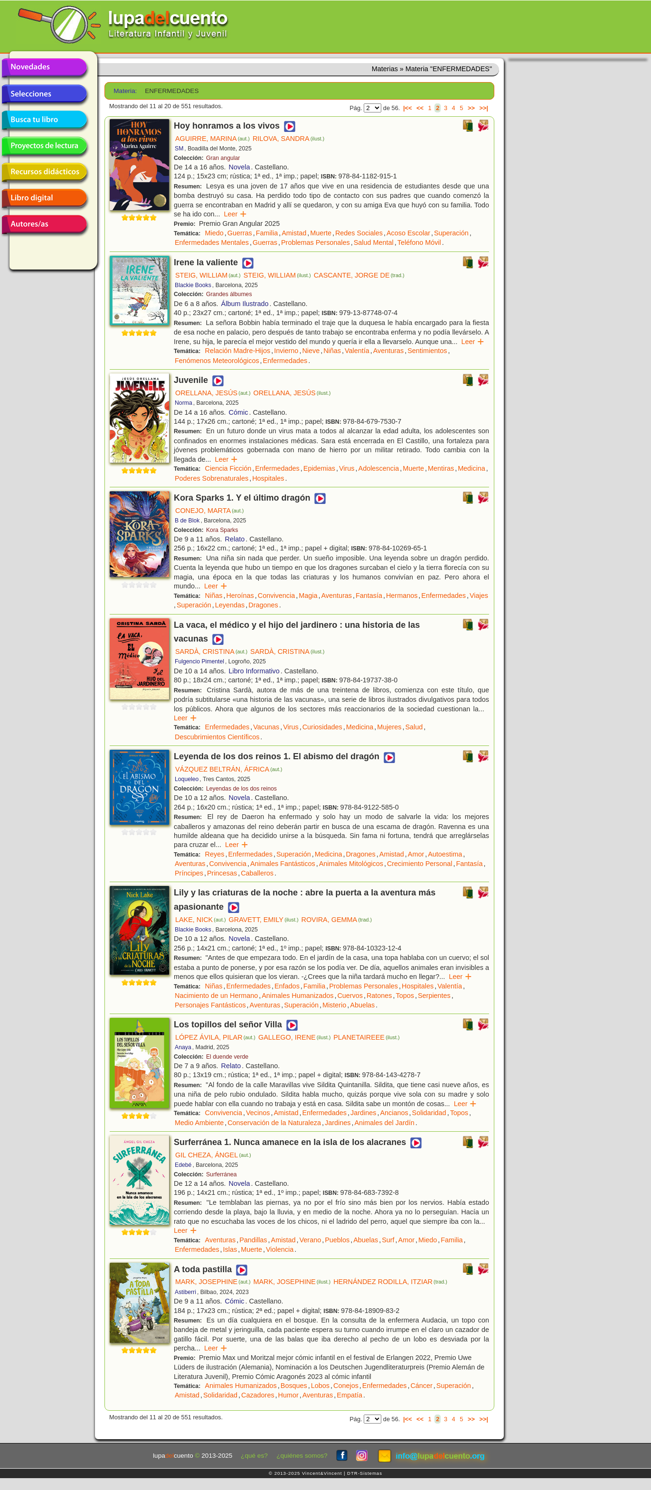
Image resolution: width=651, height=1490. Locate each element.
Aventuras (388, 350)
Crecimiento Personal (420, 863)
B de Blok (187, 520)
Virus (347, 468)
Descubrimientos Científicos (217, 737)
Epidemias (319, 468)
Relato (235, 539)
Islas (230, 1249)
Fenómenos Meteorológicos (217, 360)
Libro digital (44, 198)
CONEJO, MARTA (209, 510)
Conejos (346, 1385)
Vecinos (258, 1113)
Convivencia (276, 595)
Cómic (238, 412)
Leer (235, 214)
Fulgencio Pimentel (199, 661)
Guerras (239, 233)
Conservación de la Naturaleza (274, 1123)
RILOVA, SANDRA (288, 138)
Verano (310, 1240)
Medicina (471, 468)
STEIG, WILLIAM (208, 275)
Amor (416, 854)
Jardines (363, 1113)
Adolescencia (379, 468)
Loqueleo (186, 779)
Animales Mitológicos (351, 863)
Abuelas (362, 1005)
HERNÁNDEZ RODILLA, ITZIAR (390, 1281)
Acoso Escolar (408, 233)
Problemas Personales (315, 242)
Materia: (125, 90)
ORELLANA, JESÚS (213, 393)
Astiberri (185, 1292)
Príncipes (189, 873)
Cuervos (350, 995)
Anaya (183, 1047)
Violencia (279, 1249)
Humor (288, 1395)
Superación (451, 233)
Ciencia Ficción (228, 468)
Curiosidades (322, 727)
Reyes (215, 854)
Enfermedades (285, 360)
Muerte (320, 233)
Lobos (320, 1385)
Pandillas (253, 1240)
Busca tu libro (44, 120)
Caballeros (257, 873)
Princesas (222, 873)
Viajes (479, 595)
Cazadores (257, 1395)
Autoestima (445, 854)
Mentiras (441, 468)
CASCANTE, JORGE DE (359, 275)
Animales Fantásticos (282, 863)
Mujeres (389, 727)
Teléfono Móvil (419, 242)
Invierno (286, 350)
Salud (414, 727)
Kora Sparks (222, 530)
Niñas (332, 350)
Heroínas (240, 595)
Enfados (287, 986)
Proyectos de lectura (44, 146)
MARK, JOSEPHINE (213, 1281)
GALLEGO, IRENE (294, 1037)
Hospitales (268, 478)
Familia (267, 233)
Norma (183, 403)
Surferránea (221, 1174)
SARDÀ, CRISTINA (211, 651)
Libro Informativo (254, 671)
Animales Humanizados (297, 995)
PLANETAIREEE (366, 1037)
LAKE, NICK (200, 919)
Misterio (334, 1005)
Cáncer (421, 1385)
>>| (483, 108)
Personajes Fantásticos (210, 1005)
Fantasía (369, 595)
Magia (308, 595)
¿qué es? (254, 1455)
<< (420, 108)
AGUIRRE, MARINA (212, 138)
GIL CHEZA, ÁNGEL (213, 1155)
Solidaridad (429, 1113)
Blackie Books (193, 285)
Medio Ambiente (199, 1123)
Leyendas (230, 605)
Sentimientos (427, 350)
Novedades (44, 67)
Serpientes (434, 995)
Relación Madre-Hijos (238, 350)
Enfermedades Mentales (212, 242)
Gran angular (223, 158)
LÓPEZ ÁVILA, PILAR (215, 1037)
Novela (239, 167)
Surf (388, 1240)
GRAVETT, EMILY (264, 919)
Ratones (379, 995)
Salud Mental (374, 242)
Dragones (263, 605)
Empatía (349, 1395)
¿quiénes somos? (301, 1455)
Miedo (214, 233)
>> (471, 108)
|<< (407, 108)
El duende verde (227, 1056)
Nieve (311, 350)
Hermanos (401, 595)
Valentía (357, 350)
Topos (405, 995)
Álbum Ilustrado (245, 303)
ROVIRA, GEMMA (337, 919)
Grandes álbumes (229, 294)
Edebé (183, 1165)
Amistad (294, 233)
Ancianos (394, 1113)
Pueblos (337, 1240)
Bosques (294, 1385)
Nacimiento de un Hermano (216, 995)
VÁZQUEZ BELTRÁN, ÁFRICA (228, 769)
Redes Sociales (359, 233)
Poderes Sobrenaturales (211, 478)
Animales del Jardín (384, 1123)
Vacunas (266, 727)
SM (179, 148)
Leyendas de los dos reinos (241, 788)
